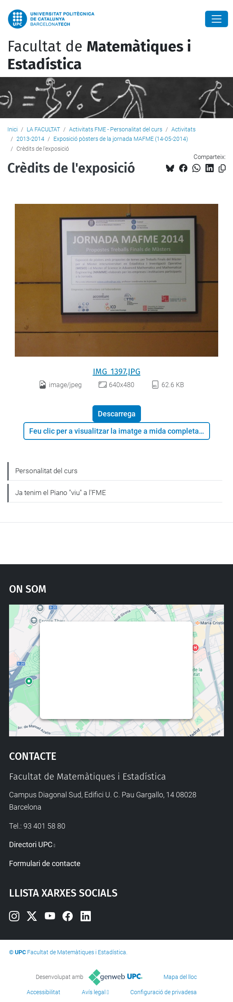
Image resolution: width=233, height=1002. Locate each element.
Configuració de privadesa (163, 992)
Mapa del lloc (180, 977)
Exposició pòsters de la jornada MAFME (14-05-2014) (120, 138)
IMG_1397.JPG (117, 371)
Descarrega (117, 413)
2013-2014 (30, 138)
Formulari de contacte (45, 863)
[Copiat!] (222, 168)
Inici (12, 129)
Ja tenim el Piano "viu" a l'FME (60, 492)
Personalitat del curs (46, 471)
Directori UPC (31, 844)
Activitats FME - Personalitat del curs (115, 129)
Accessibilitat (43, 992)
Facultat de (99, 55)
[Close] (216, 19)
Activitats (183, 129)
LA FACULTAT (43, 129)
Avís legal (94, 992)
